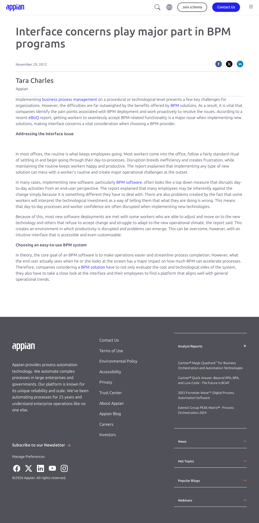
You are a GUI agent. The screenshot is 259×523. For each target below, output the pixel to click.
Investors (107, 434)
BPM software (129, 182)
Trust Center (110, 392)
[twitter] (229, 64)
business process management (69, 99)
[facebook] (218, 64)
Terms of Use (111, 350)
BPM (174, 105)
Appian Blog (110, 413)
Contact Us (109, 340)
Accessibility (110, 371)
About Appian (111, 403)
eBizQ (33, 117)
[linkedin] (240, 64)
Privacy (105, 382)
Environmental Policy (118, 361)
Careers (106, 424)
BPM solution (93, 267)
